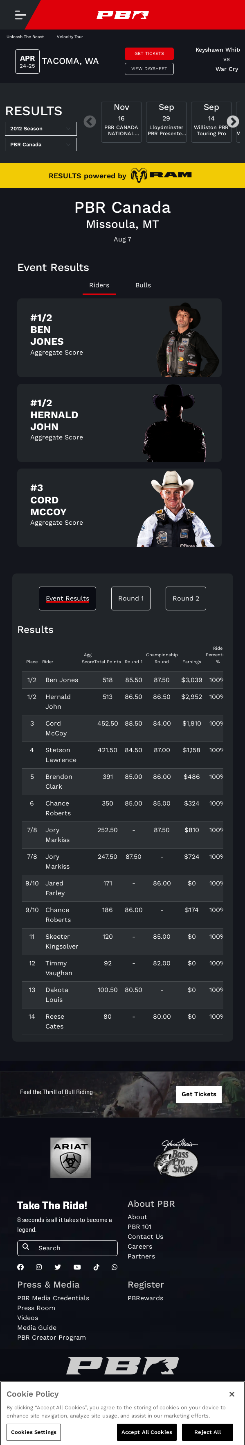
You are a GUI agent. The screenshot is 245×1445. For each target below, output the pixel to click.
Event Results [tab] (67, 598)
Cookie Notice (210, 1404)
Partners (141, 1256)
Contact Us (145, 1236)
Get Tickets (149, 53)
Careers (140, 1246)
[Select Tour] (41, 145)
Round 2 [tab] (186, 598)
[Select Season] (41, 129)
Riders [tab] (99, 285)
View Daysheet (149, 68)
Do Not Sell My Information (50, 1404)
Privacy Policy (112, 1404)
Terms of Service (161, 1404)
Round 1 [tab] (131, 598)
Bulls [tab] (143, 285)
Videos (27, 1318)
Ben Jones (61, 680)
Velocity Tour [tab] (70, 36)
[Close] (232, 1418)
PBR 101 (139, 1227)
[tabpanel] (122, 426)
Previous (90, 122)
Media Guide (36, 1327)
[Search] (75, 1248)
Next (233, 122)
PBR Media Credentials (53, 1298)
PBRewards (145, 1298)
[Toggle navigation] (20, 15)
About (137, 1217)
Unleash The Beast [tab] (25, 36)
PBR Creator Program (51, 1337)
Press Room (36, 1308)
